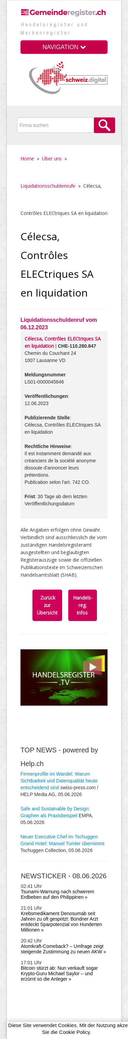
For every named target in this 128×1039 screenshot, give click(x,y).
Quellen (28, 1001)
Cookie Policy (74, 1032)
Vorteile (28, 993)
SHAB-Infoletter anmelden (72, 993)
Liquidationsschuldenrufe (47, 186)
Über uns (52, 158)
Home (27, 158)
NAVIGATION (63, 47)
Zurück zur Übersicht (47, 605)
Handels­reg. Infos (83, 605)
